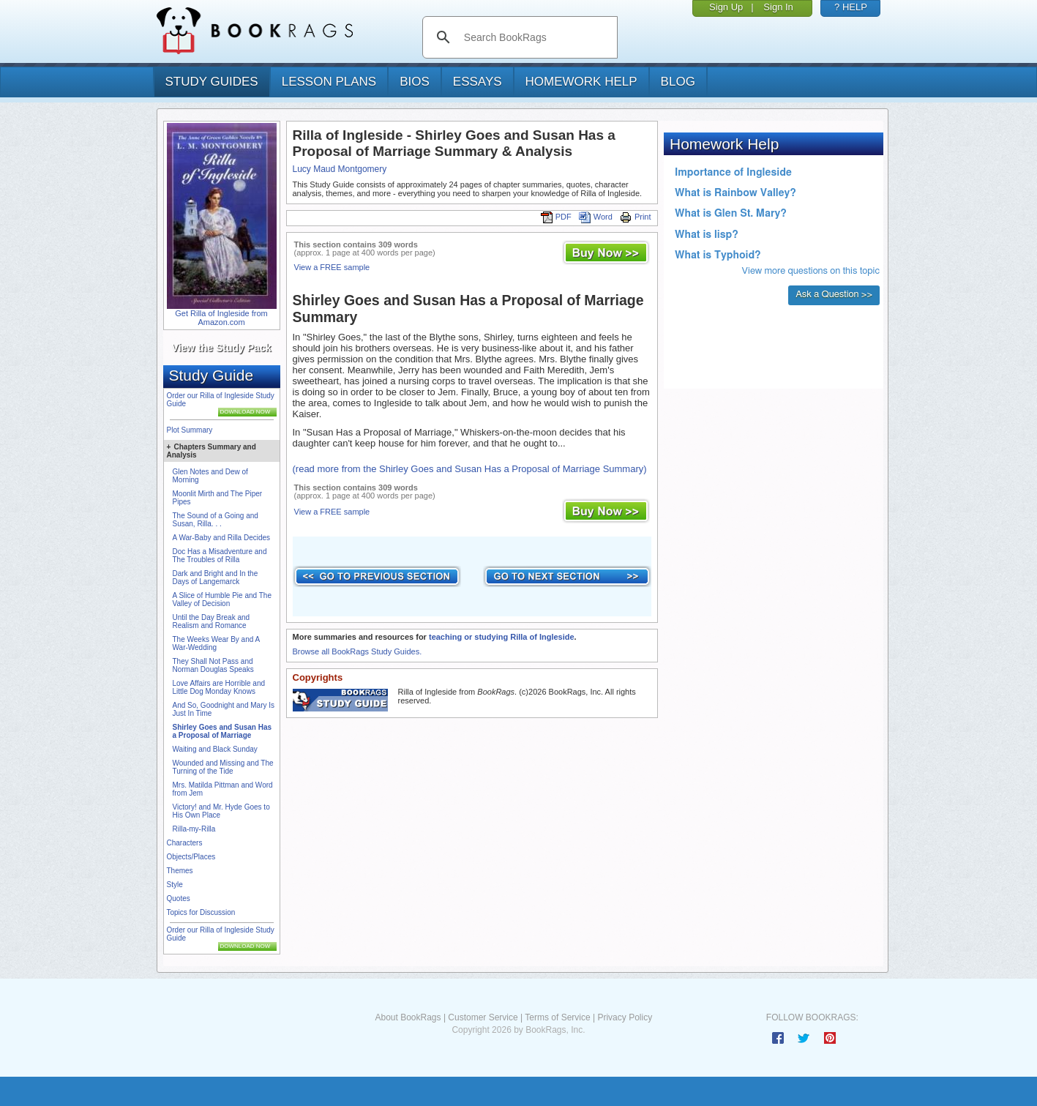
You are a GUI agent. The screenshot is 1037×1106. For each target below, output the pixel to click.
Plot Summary (190, 430)
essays (477, 82)
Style (175, 885)
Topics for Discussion (201, 912)
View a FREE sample (332, 267)
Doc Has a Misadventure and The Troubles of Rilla (220, 556)
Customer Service (482, 1017)
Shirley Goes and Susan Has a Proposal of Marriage (222, 731)
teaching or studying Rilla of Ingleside (501, 636)
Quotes (178, 898)
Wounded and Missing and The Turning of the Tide (223, 767)
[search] (535, 37)
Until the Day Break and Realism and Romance (211, 621)
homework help (581, 82)
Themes (180, 871)
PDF (556, 216)
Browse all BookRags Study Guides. (357, 651)
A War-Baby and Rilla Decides (222, 538)
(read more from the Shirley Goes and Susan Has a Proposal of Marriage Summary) (470, 468)
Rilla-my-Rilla (194, 829)
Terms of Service (557, 1017)
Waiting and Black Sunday (215, 749)
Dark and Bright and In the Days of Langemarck (215, 577)
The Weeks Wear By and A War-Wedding (216, 643)
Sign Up (726, 6)
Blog (678, 82)
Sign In (778, 6)
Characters (185, 843)
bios (415, 82)
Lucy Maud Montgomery (340, 169)
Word (596, 216)
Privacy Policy (624, 1017)
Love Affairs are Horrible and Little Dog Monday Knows (219, 687)
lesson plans (329, 82)
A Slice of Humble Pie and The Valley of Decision (222, 599)
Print (635, 216)
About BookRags (408, 1017)
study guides (211, 82)
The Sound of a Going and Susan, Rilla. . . (215, 520)
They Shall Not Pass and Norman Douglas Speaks (213, 665)
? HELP (850, 6)
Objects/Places (191, 857)
